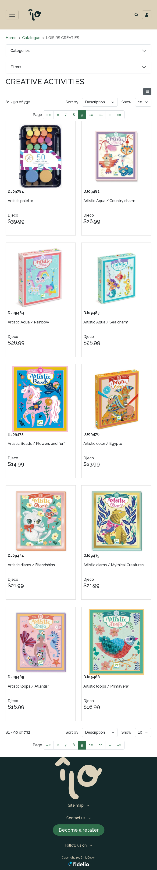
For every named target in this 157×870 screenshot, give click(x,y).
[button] (136, 15)
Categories (20, 50)
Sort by (72, 102)
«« (48, 114)
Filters (16, 67)
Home (11, 38)
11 (101, 114)
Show (126, 102)
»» (119, 114)
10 (91, 114)
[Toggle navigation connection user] (146, 14)
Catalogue (31, 38)
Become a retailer (79, 830)
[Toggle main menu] (12, 14)
